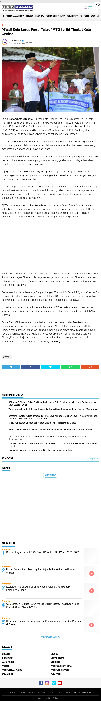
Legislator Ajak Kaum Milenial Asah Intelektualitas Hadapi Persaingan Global (38, 588)
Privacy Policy (54, 692)
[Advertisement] (50, 245)
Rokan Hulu (72, 16)
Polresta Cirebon (60, 670)
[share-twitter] (50, 367)
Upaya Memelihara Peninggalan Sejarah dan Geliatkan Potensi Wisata (41, 571)
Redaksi (13, 692)
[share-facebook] (30, 367)
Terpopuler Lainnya (50, 637)
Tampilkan (93, 459)
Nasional (39, 16)
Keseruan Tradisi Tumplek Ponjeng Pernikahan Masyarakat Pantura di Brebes (43, 623)
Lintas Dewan (58, 658)
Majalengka (8, 662)
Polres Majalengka (15, 16)
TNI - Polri (84, 16)
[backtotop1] (98, 698)
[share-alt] (11, 367)
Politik (5, 666)
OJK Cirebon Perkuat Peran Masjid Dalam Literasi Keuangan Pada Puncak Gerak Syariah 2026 (42, 605)
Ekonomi (95, 16)
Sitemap (22, 692)
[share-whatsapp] (70, 367)
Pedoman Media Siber (82, 692)
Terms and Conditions (37, 692)
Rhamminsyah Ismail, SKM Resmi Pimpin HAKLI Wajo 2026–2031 (43, 552)
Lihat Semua (50, 475)
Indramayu (7, 658)
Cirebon (29, 16)
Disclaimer (66, 692)
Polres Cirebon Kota (55, 16)
